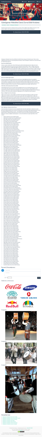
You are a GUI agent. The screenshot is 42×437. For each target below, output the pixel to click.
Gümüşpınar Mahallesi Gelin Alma (8, 420)
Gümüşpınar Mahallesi (14, 25)
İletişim (39, 1)
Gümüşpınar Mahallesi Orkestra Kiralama (9, 422)
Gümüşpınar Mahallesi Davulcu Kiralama (9, 419)
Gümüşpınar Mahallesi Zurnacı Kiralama (9, 423)
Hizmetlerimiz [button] (31, 1)
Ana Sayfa (24, 1)
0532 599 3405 (30, 427)
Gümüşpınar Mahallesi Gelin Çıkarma (9, 421)
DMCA (21, 430)
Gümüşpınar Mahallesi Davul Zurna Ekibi (9, 416)
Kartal (8, 25)
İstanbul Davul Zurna (6, 1)
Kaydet (39, 277)
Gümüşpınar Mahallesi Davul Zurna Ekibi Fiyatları (11, 418)
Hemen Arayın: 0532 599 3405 (21, 32)
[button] (3, 11)
